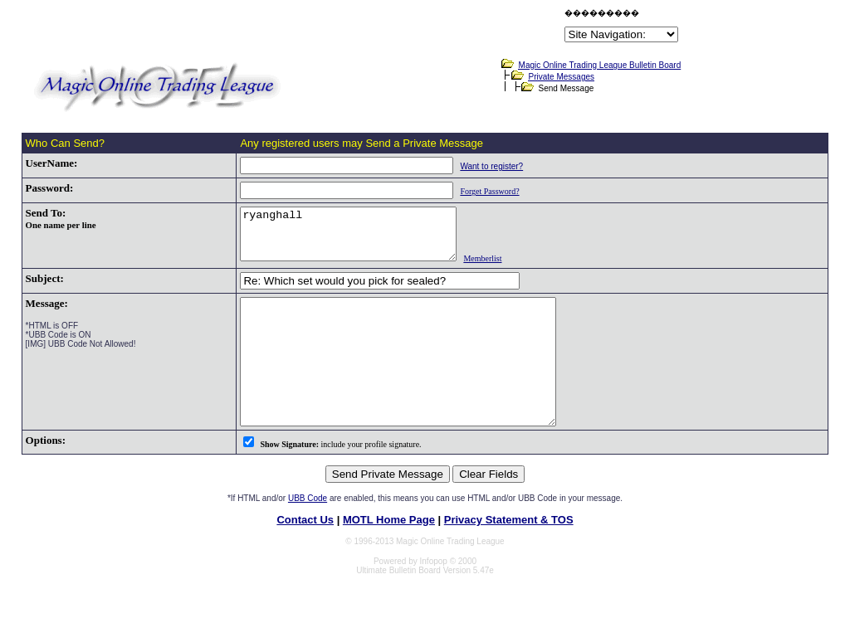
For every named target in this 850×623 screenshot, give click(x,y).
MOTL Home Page (389, 554)
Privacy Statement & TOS (509, 554)
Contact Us (305, 554)
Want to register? (474, 166)
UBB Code (307, 533)
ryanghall (344, 239)
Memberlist (490, 268)
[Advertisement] (367, 28)
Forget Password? (472, 191)
